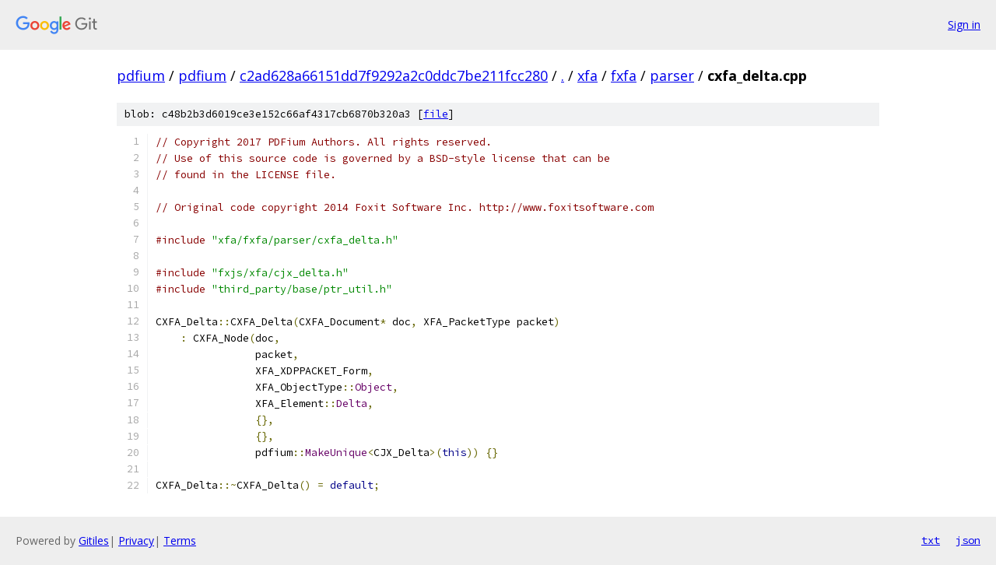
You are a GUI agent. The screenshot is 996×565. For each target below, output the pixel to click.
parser (672, 75)
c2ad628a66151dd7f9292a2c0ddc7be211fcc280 (394, 75)
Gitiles (94, 540)
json (968, 540)
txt (930, 540)
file (435, 114)
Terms (179, 540)
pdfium (141, 75)
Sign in (964, 24)
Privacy (136, 540)
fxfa (624, 75)
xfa (587, 75)
